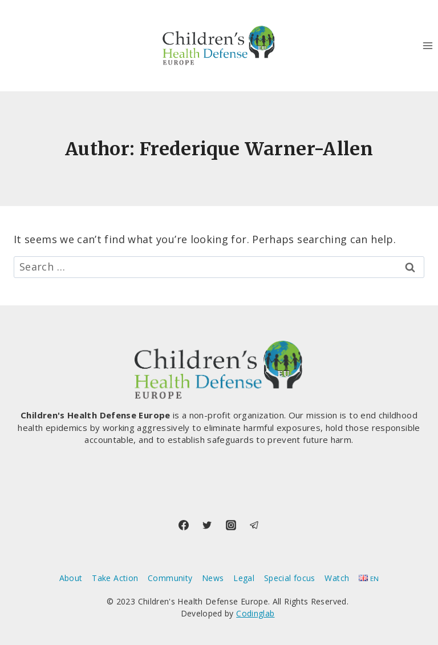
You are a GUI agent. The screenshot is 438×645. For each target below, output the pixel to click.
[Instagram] (231, 525)
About (71, 578)
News (213, 578)
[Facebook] (183, 525)
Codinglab (255, 613)
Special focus (289, 578)
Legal (243, 578)
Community (170, 578)
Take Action (115, 578)
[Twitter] (207, 525)
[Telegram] (254, 525)
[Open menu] (427, 45)
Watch (337, 578)
